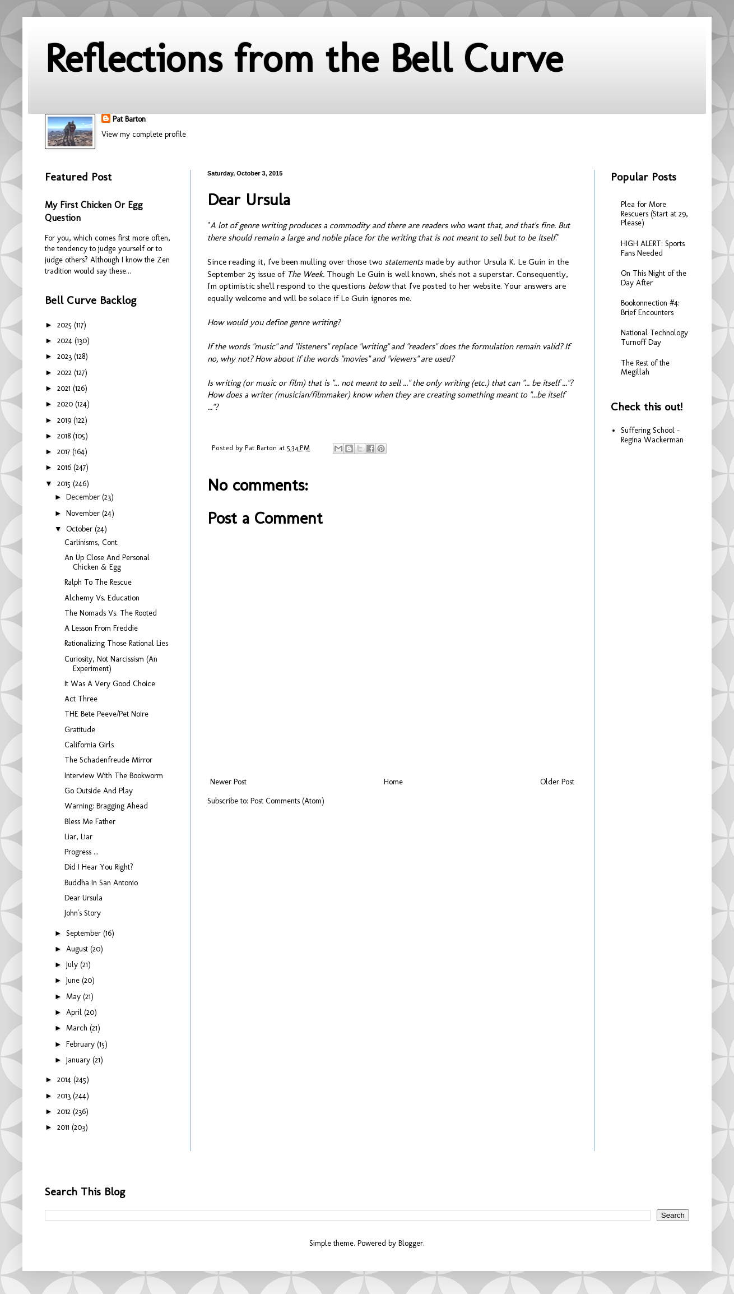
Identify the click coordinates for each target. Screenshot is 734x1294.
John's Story (82, 913)
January (79, 1060)
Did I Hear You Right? (98, 867)
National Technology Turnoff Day (654, 337)
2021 (65, 388)
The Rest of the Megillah (645, 367)
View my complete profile (143, 134)
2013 (65, 1096)
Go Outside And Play (98, 791)
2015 (65, 483)
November (84, 513)
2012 (65, 1111)
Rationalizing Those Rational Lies (116, 643)
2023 (65, 356)
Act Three (80, 699)
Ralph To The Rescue (98, 582)
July (73, 964)
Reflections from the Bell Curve (304, 58)
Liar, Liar (78, 837)
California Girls (89, 745)
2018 (65, 436)
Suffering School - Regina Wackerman (652, 435)
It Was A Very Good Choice (109, 683)
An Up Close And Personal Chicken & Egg (107, 562)
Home (393, 782)
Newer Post (228, 782)
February (81, 1044)
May (74, 996)
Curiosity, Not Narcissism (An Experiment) (110, 663)
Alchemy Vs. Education (102, 598)
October (80, 529)
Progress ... (81, 852)
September (84, 933)
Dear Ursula (83, 898)
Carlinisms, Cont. (91, 542)
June (74, 980)
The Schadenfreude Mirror (108, 760)
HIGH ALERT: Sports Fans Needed (653, 248)
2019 (65, 420)
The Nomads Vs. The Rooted (110, 613)
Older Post (557, 782)
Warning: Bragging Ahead (106, 806)
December (84, 497)
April (75, 1012)
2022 (65, 372)
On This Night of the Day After (653, 278)
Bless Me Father (89, 821)
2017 (64, 451)
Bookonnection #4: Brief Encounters (650, 307)
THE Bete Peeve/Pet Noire (106, 714)
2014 (65, 1079)
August (78, 949)
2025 (65, 325)
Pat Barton (129, 119)
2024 (66, 340)
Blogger (410, 1243)
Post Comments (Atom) (287, 801)
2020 (66, 404)
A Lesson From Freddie (101, 628)
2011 (64, 1127)
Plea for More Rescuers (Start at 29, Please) (654, 214)
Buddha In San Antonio (101, 883)
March (78, 1028)
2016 (65, 467)
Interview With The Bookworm (113, 775)
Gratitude (79, 729)
